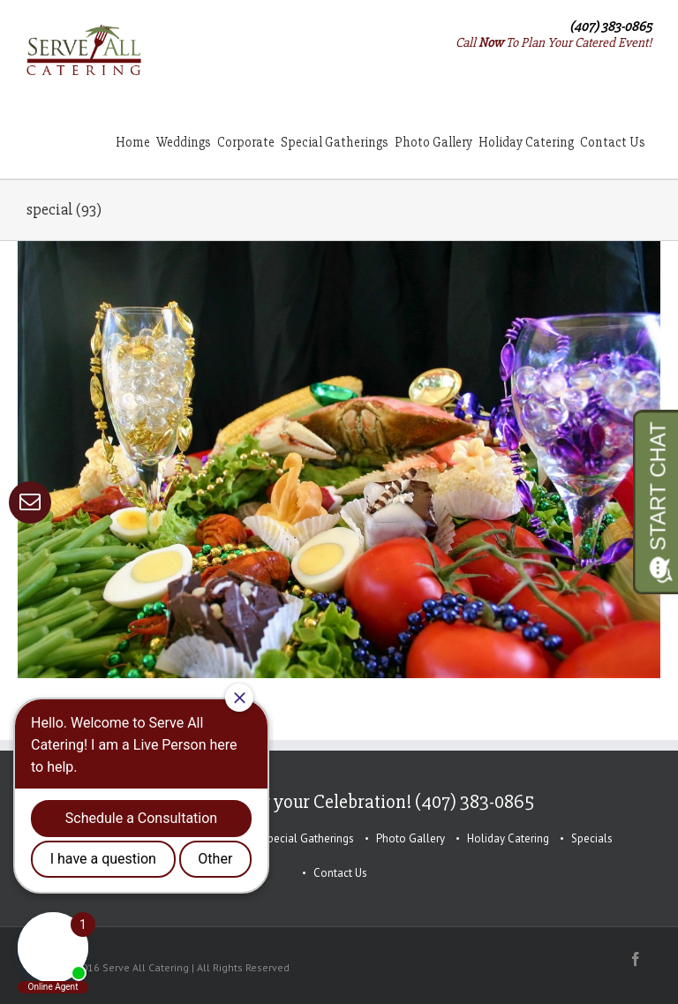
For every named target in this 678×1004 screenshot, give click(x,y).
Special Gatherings (307, 838)
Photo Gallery (410, 838)
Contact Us (340, 872)
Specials (592, 838)
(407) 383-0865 (610, 26)
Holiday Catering (508, 838)
